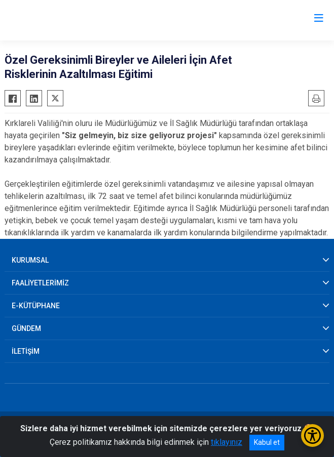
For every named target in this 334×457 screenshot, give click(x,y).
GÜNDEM (26, 328)
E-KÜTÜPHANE (36, 306)
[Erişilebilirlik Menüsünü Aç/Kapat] (312, 435)
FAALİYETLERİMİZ (40, 283)
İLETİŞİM (26, 351)
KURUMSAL (30, 260)
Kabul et (267, 442)
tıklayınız (226, 442)
